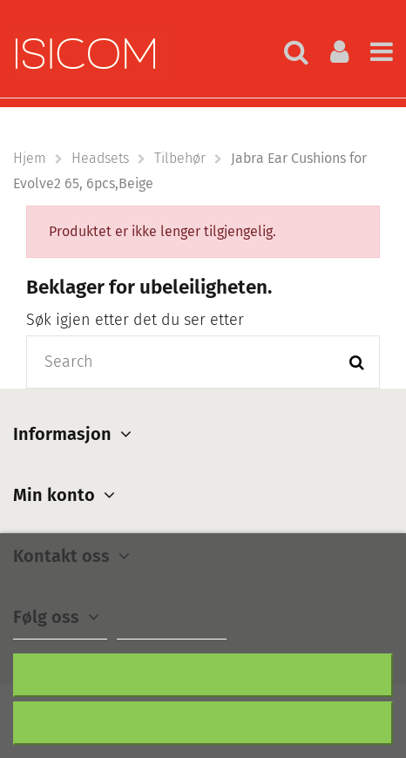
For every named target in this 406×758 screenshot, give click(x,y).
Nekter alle (203, 674)
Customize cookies (172, 631)
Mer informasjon (60, 631)
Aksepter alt (203, 722)
